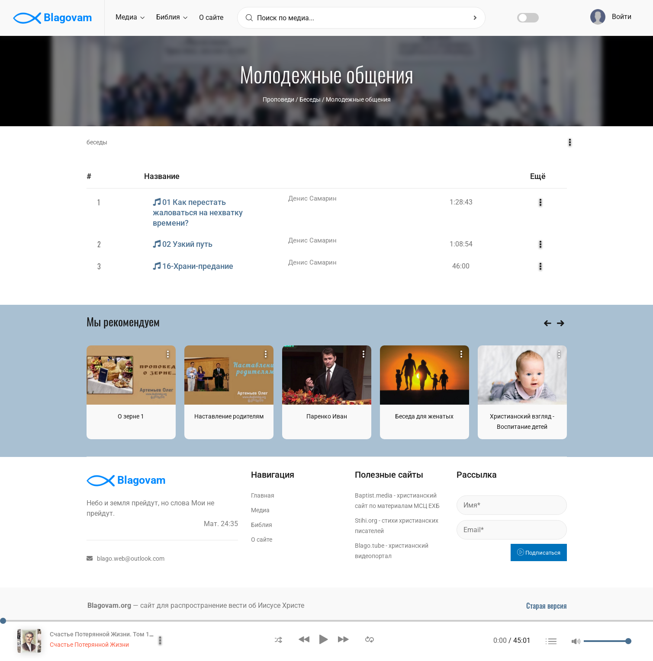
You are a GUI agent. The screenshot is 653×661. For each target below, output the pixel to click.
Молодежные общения (358, 99)
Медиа (130, 17)
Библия (171, 17)
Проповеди (278, 99)
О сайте (211, 17)
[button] (278, 639)
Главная (262, 495)
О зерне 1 (131, 416)
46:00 (461, 266)
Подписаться (538, 552)
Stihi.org (366, 520)
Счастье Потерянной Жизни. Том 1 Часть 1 (111, 634)
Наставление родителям (229, 416)
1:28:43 (461, 202)
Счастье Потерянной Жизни (89, 644)
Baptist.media (373, 495)
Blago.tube (369, 545)
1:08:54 (461, 244)
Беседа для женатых (424, 416)
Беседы (310, 99)
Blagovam (52, 18)
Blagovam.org (109, 605)
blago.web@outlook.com (125, 558)
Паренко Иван (326, 416)
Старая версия (546, 605)
